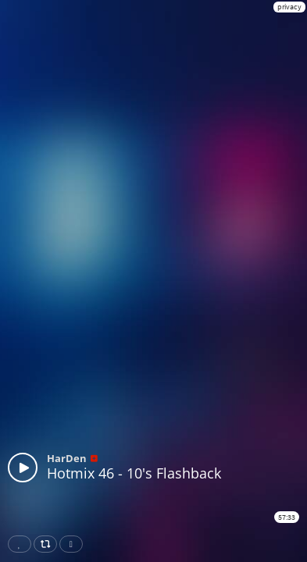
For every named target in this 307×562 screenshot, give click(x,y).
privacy (289, 7)
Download (74, 544)
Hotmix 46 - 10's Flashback (134, 473)
